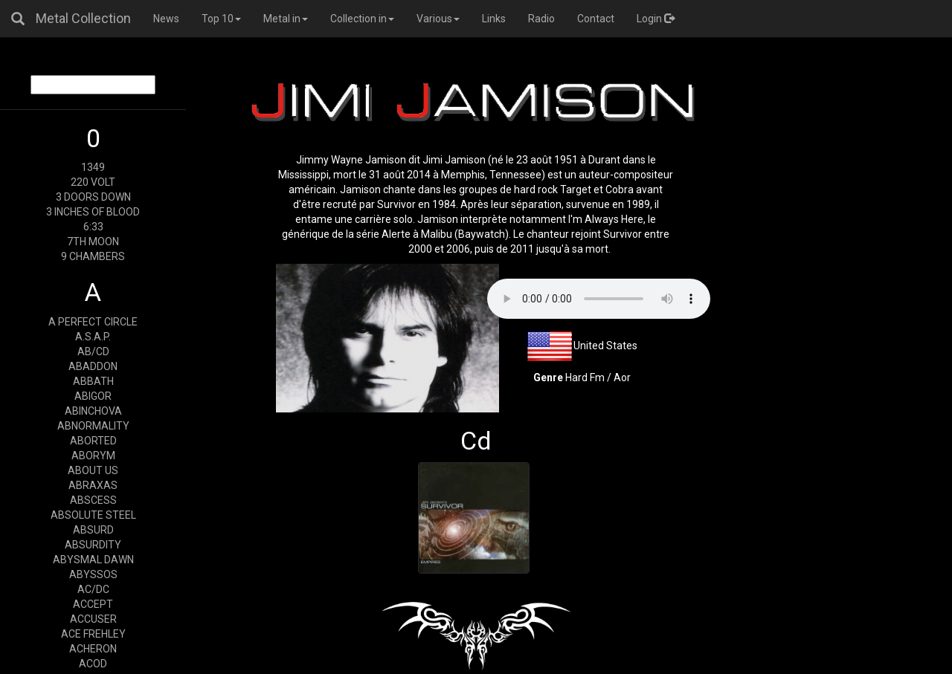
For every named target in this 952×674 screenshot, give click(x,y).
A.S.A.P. (93, 337)
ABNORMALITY (93, 426)
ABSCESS (93, 500)
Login (656, 19)
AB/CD (93, 351)
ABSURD (93, 530)
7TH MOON (93, 241)
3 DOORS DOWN (93, 197)
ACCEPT (93, 604)
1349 (93, 167)
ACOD (93, 664)
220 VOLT (93, 182)
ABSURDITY (93, 545)
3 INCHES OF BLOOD (93, 212)
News (166, 19)
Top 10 (221, 19)
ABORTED (93, 441)
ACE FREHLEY (93, 634)
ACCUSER (93, 619)
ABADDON (93, 366)
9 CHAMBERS (93, 256)
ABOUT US (93, 470)
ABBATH (93, 381)
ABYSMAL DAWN (93, 560)
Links (494, 19)
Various (438, 19)
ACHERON (93, 649)
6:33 (93, 227)
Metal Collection (83, 18)
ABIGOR (93, 396)
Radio (541, 19)
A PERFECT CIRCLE (93, 322)
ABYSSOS (93, 574)
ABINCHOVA (93, 411)
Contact (595, 19)
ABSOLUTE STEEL (93, 515)
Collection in (362, 19)
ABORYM (93, 455)
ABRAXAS (93, 485)
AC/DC (93, 589)
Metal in (285, 19)
